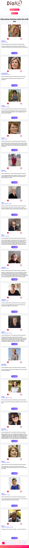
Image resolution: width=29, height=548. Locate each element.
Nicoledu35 (3, 429)
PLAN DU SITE (20, 546)
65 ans (7, 236)
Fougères (3, 300)
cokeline (3, 138)
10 (24, 543)
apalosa (3, 461)
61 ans (8, 494)
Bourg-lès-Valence (5, 397)
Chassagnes (3, 494)
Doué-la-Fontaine (4, 203)
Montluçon (3, 236)
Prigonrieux (3, 106)
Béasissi (3, 526)
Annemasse (3, 462)
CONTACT (26, 546)
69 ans (10, 203)
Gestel (2, 139)
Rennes (2, 430)
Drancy (2, 42)
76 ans (6, 430)
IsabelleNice (3, 364)
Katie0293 (3, 41)
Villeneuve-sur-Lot (4, 333)
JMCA (2, 202)
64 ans (6, 42)
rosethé (2, 396)
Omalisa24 (3, 267)
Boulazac (3, 268)
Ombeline (3, 170)
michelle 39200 (4, 73)
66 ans (8, 74)
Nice (2, 365)
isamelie (3, 105)
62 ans (7, 268)
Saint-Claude (3, 74)
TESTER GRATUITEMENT (14, 9)
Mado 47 (3, 332)
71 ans (5, 171)
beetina (2, 493)
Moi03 (2, 235)
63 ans (7, 300)
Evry (2, 171)
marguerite (3, 299)
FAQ (13, 546)
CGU (16, 546)
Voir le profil (14, 53)
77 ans (10, 333)
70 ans (6, 139)
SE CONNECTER (14, 13)
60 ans (5, 365)
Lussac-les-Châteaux (5, 527)
